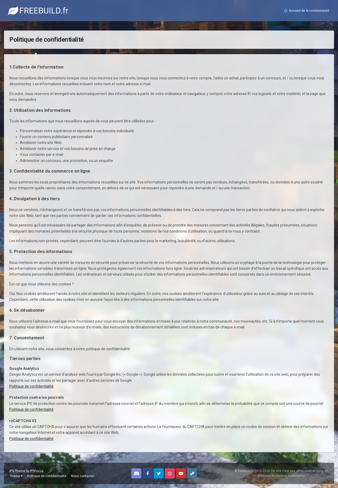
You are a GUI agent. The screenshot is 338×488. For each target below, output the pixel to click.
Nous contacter (82, 476)
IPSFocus (37, 471)
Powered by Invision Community (281, 476)
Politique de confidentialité (31, 386)
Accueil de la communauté (309, 10)
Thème (16, 476)
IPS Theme (17, 471)
